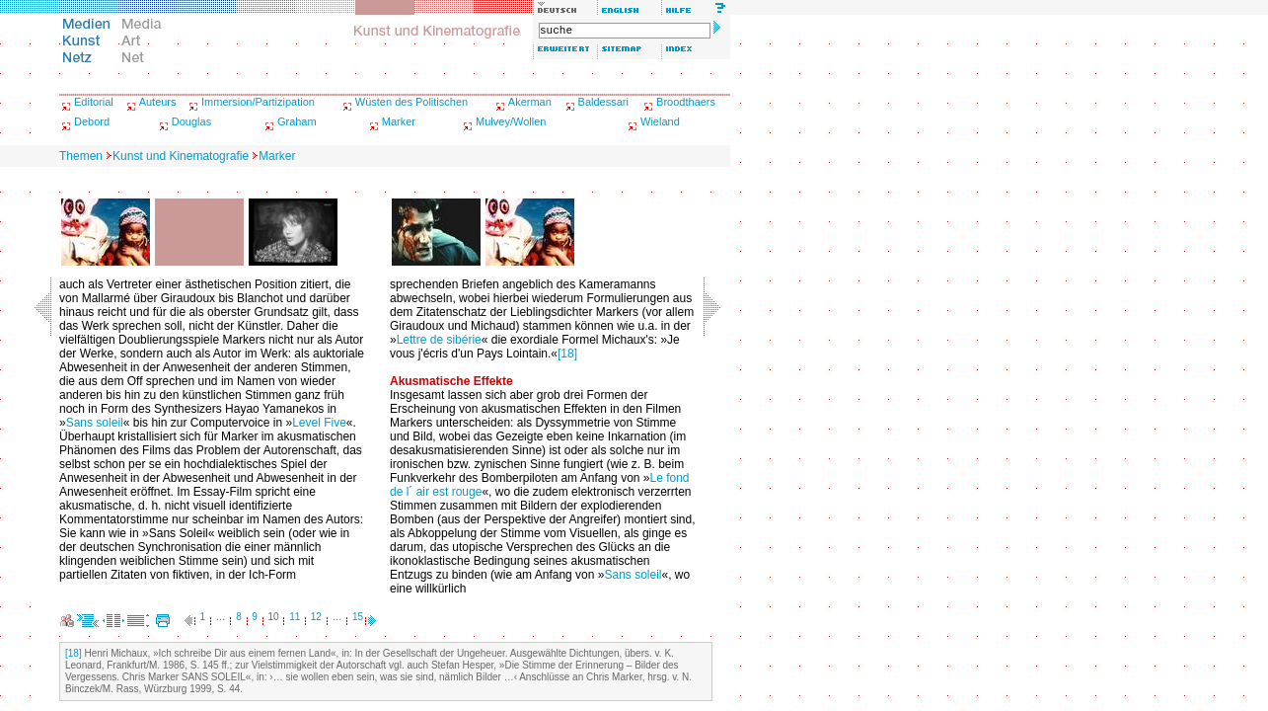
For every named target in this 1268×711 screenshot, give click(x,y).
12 (316, 616)
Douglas (191, 121)
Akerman (530, 102)
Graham (297, 121)
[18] (567, 353)
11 (294, 616)
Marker (398, 121)
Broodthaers (685, 102)
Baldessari (603, 102)
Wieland (660, 121)
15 (357, 616)
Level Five (319, 423)
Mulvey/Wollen (511, 121)
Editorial (93, 102)
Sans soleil (94, 423)
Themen (81, 156)
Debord (92, 121)
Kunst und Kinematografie (180, 156)
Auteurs (158, 102)
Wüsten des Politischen (411, 102)
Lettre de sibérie (439, 340)
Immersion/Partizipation (258, 102)
